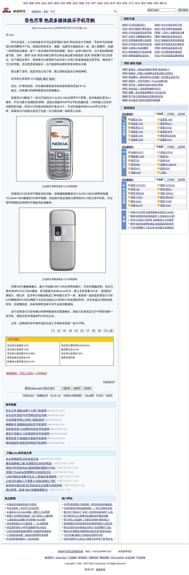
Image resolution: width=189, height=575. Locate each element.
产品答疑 (140, 557)
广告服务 (72, 557)
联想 (14, 106)
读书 (112, 3)
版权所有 (100, 569)
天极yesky (82, 28)
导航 (156, 3)
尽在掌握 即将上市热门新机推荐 (25, 419)
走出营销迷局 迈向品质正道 (22, 459)
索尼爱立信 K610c (70, 349)
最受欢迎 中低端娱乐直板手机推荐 (26, 438)
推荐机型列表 (68, 357)
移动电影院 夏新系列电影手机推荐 (26, 442)
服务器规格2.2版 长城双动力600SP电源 (29, 463)
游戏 (100, 3)
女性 (106, 3)
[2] (58, 330)
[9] (99, 330)
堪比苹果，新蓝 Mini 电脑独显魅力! (27, 489)
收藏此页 (42, 395)
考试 (118, 3)
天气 (131, 3)
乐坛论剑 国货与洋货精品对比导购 (26, 415)
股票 (56, 3)
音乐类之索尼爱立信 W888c (21, 353)
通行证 (163, 3)
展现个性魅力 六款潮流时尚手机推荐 (28, 433)
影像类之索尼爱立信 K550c (21, 361)
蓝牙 (30, 295)
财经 (50, 3)
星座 (125, 3)
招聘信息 (93, 557)
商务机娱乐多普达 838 (18, 357)
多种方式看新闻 (73, 395)
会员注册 (130, 557)
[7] (87, 330)
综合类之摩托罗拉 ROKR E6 (75, 345)
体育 (37, 3)
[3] (64, 330)
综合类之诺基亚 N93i (72, 353)
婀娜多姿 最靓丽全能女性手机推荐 (26, 424)
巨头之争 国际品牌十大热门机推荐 (26, 410)
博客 (69, 3)
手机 (45, 11)
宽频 (81, 3)
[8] (93, 330)
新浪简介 (49, 557)
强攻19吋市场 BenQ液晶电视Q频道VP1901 (31, 467)
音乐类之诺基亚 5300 (18, 349)
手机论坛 (28, 395)
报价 (39, 78)
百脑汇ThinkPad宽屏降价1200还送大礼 (28, 472)
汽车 (87, 3)
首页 (25, 3)
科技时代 (36, 11)
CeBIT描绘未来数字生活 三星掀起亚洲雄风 (31, 476)
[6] (81, 330)
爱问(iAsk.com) (33, 388)
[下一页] (109, 330)
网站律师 (104, 557)
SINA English (117, 557)
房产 (94, 3)
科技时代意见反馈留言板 (70, 551)
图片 (45, 78)
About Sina (60, 557)
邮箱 (150, 3)
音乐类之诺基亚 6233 (18, 345)
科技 (62, 3)
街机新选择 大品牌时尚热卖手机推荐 (28, 429)
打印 (99, 395)
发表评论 (109, 382)
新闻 (31, 3)
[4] (70, 330)
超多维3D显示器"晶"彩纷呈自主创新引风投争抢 (34, 485)
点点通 (89, 395)
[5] (76, 330)
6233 (33, 78)
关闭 (109, 395)
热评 (51, 78)
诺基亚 (26, 78)
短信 (137, 3)
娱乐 (44, 3)
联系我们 (82, 557)
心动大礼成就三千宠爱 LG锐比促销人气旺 (31, 481)
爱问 (143, 3)
